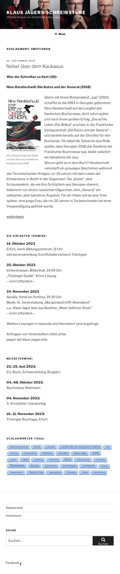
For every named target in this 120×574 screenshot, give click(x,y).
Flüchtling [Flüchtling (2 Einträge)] (14, 453)
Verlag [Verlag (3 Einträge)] (85, 472)
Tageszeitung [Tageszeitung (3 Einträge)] (55, 472)
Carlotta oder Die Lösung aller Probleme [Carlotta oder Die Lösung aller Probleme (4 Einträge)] (80, 446)
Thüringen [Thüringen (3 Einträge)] (71, 472)
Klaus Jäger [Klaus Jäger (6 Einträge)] (80, 453)
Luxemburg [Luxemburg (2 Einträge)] (38, 460)
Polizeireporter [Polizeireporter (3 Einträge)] (83, 459)
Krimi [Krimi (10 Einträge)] (96, 452)
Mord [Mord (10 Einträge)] (67, 459)
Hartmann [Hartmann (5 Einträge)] (47, 453)
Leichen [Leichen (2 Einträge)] (13, 460)
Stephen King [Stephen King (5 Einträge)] (36, 472)
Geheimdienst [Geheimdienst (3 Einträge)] (30, 453)
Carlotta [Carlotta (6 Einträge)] (50, 446)
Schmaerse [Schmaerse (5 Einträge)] (51, 465)
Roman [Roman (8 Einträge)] (34, 465)
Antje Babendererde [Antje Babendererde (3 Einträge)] (19, 447)
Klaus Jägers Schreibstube (46, 12)
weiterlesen (15, 217)
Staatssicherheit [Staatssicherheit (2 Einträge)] (16, 472)
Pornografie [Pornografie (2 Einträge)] (100, 460)
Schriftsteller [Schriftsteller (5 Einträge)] (88, 465)
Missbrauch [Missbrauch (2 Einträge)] (53, 460)
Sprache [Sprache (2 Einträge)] (104, 466)
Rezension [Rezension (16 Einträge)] (17, 465)
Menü (60, 34)
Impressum (13, 515)
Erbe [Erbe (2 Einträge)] (108, 447)
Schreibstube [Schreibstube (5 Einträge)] (69, 465)
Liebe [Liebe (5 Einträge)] (25, 459)
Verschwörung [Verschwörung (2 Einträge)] (99, 472)
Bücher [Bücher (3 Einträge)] (37, 447)
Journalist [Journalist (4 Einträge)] (63, 453)
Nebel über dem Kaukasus (34, 66)
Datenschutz (14, 508)
